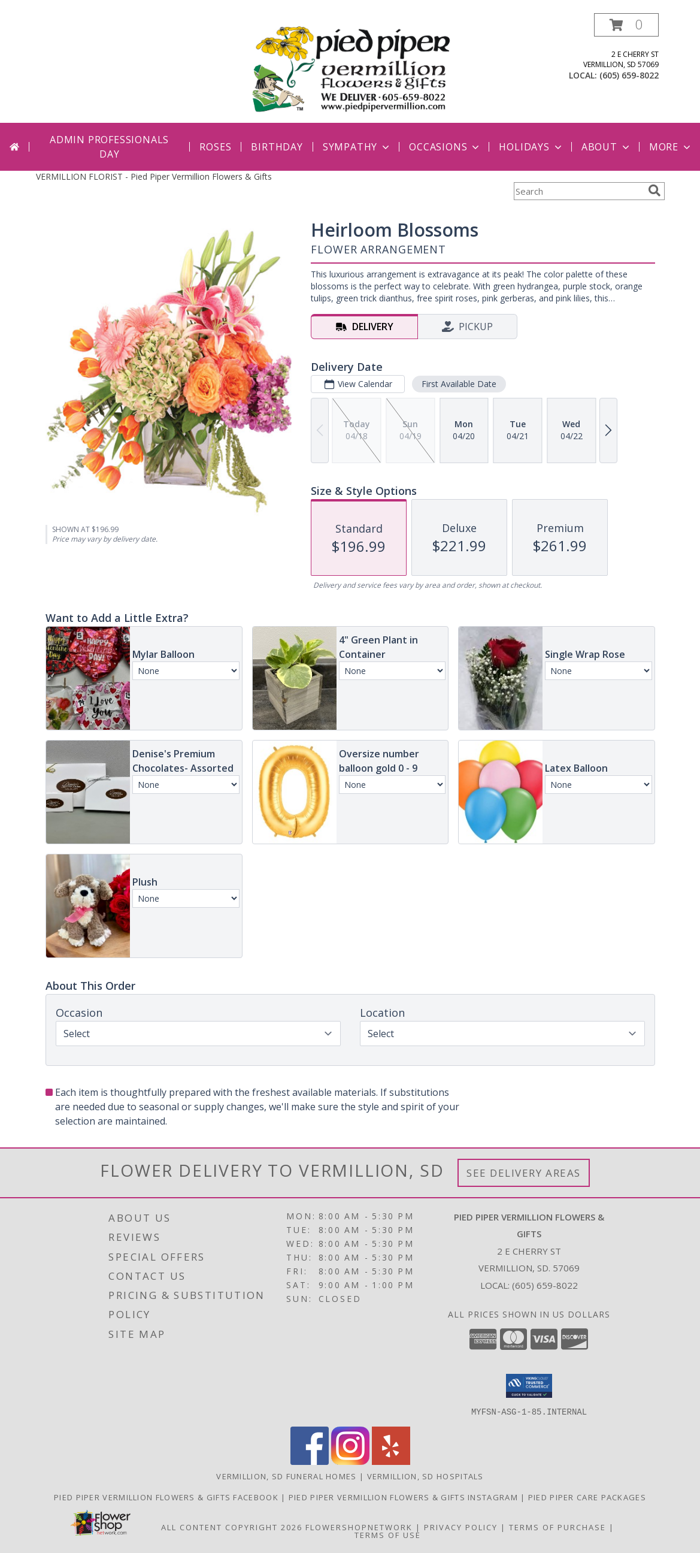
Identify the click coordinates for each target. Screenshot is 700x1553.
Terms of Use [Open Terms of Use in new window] (387, 1534)
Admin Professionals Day (109, 147)
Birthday (276, 146)
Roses (215, 146)
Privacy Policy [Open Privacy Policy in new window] (461, 1526)
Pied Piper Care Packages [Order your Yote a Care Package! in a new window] (587, 1496)
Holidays (531, 146)
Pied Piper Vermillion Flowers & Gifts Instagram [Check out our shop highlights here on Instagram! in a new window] (404, 1496)
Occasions (445, 146)
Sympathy (357, 146)
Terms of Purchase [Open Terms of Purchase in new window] (557, 1526)
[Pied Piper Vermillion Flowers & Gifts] (351, 68)
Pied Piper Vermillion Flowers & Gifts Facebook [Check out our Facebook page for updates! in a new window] (167, 1496)
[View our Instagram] (350, 1461)
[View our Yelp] (391, 1461)
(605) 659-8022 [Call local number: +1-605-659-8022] (629, 75)
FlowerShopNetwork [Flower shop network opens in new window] (359, 1526)
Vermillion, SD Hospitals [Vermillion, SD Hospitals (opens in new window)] (425, 1475)
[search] (654, 190)
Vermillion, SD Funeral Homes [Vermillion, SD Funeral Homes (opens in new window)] (286, 1475)
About (606, 146)
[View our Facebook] (309, 1461)
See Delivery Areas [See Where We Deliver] (523, 1173)
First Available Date (458, 383)
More (671, 146)
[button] (626, 25)
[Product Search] (578, 191)
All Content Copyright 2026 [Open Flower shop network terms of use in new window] (231, 1526)
